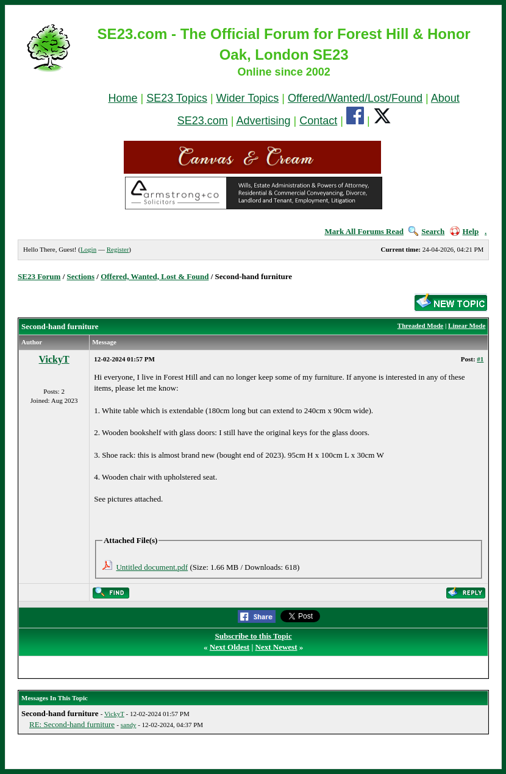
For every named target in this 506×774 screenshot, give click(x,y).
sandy (129, 724)
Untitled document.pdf (152, 567)
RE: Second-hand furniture (72, 724)
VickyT (54, 359)
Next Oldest (229, 647)
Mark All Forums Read (364, 231)
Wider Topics (247, 98)
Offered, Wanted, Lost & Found (154, 276)
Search (426, 231)
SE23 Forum (39, 276)
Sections (81, 276)
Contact (318, 121)
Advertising (263, 121)
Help (464, 231)
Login (88, 249)
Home (122, 98)
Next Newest (276, 647)
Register (118, 249)
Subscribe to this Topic (253, 636)
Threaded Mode (420, 325)
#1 (480, 359)
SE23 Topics (176, 98)
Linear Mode (466, 325)
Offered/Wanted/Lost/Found (355, 98)
